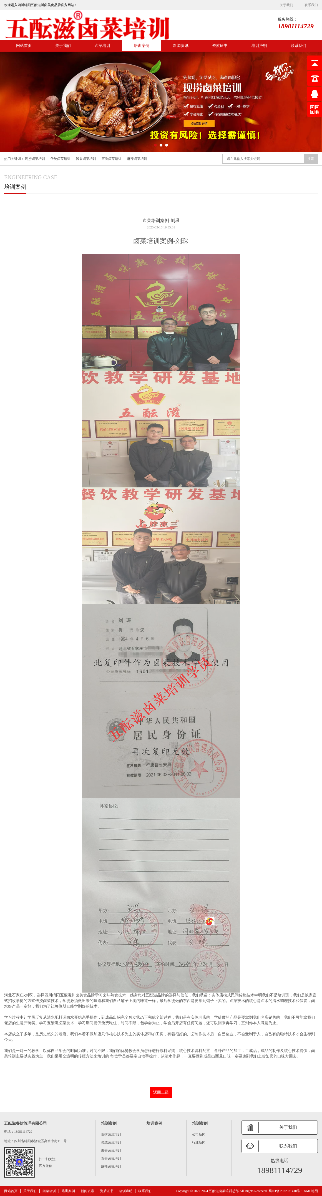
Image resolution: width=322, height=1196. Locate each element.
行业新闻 (198, 1142)
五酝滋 (66, 995)
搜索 (310, 159)
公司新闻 (198, 1134)
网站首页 (24, 46)
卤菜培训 (102, 46)
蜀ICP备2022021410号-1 (285, 1191)
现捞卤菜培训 (35, 159)
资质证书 (220, 46)
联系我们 (311, 5)
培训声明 (259, 46)
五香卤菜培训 (112, 159)
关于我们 (286, 5)
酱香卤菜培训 (86, 159)
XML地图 (311, 1191)
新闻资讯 (180, 46)
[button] (155, 145)
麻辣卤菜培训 (137, 159)
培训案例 (141, 46)
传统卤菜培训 (61, 159)
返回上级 (161, 1092)
